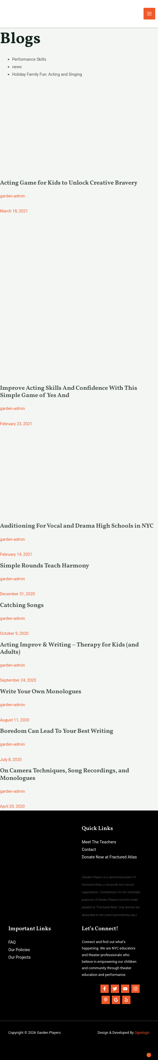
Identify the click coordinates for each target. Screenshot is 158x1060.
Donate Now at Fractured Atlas (109, 857)
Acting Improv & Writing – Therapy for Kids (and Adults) (69, 649)
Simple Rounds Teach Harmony (44, 566)
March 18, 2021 (14, 211)
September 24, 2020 (18, 680)
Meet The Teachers (99, 841)
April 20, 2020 (12, 806)
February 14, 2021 (16, 554)
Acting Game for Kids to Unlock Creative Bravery (68, 183)
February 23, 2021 (16, 423)
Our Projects (19, 957)
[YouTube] (125, 989)
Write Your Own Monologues (40, 691)
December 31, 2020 (17, 593)
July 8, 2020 (11, 759)
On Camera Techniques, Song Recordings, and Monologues (64, 774)
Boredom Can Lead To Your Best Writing (56, 731)
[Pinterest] (106, 1000)
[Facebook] (104, 989)
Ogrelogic (142, 1032)
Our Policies (19, 949)
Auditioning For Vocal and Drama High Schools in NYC (77, 526)
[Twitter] (115, 989)
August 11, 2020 (14, 720)
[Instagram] (135, 989)
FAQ (12, 942)
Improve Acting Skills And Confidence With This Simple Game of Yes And (68, 392)
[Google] (116, 1000)
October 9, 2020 (14, 633)
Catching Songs (22, 605)
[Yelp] (126, 1000)
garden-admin (12, 196)
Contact (89, 849)
